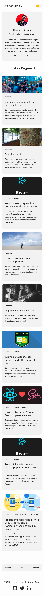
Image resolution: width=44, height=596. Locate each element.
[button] (31, 6)
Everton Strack (34, 582)
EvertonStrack (12, 5)
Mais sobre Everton (22, 56)
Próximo (36, 568)
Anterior (8, 568)
